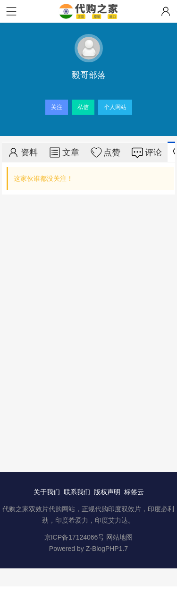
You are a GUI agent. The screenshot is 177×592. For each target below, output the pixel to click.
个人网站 (115, 107)
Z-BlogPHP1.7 (107, 548)
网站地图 (119, 537)
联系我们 (77, 492)
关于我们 (47, 492)
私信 (83, 107)
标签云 (134, 492)
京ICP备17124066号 (74, 537)
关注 (56, 107)
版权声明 (107, 492)
